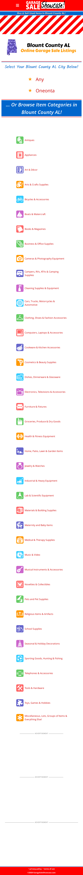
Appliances (31, 155)
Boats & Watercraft (35, 214)
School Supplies (33, 628)
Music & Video (32, 554)
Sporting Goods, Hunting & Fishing (44, 658)
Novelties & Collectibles (37, 584)
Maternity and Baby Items (39, 525)
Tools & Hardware (34, 688)
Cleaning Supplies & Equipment (42, 288)
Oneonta (45, 90)
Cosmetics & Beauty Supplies (40, 362)
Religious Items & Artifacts (39, 614)
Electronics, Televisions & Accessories (45, 391)
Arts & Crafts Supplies (36, 184)
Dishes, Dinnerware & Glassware (42, 377)
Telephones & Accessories (39, 673)
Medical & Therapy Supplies (40, 540)
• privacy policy (35, 869)
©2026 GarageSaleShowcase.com (41, 872)
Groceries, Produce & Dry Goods (43, 421)
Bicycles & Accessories (37, 199)
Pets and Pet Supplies (36, 599)
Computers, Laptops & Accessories (44, 332)
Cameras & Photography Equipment (44, 258)
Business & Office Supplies (39, 243)
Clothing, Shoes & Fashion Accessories (46, 317)
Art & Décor (31, 169)
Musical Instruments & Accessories (44, 569)
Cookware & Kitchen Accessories (42, 347)
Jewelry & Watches (35, 465)
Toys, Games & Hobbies (37, 702)
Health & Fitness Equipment (40, 436)
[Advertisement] (41, 126)
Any (39, 79)
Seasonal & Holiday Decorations (42, 643)
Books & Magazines (35, 229)
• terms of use (49, 869)
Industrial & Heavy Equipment (41, 480)
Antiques (29, 140)
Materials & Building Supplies (40, 510)
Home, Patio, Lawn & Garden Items (44, 451)
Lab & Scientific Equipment (39, 495)
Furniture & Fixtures (36, 406)
